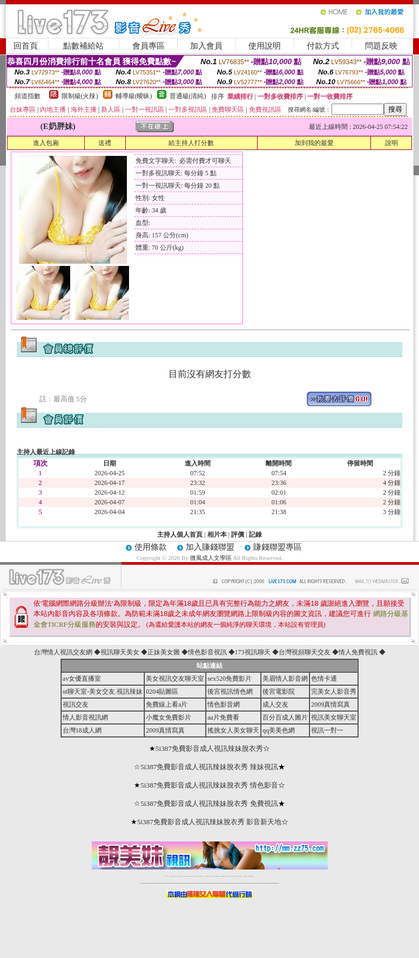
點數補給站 (83, 46)
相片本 (217, 534)
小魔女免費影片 (168, 717)
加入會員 (206, 46)
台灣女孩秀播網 (227, 876)
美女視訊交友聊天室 (175, 678)
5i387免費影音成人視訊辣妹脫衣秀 (209, 748)
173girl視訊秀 (217, 876)
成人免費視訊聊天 (245, 876)
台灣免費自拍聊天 (180, 876)
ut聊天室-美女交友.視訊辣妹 (103, 691)
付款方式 (323, 46)
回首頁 (25, 46)
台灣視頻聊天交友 (304, 652)
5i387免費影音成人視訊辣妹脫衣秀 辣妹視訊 (209, 767)
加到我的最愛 (314, 143)
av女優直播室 (82, 678)
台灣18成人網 (82, 730)
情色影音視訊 (207, 652)
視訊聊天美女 (119, 652)
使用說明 (264, 46)
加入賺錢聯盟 (210, 547)
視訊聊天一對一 (166, 876)
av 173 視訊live (213, 876)
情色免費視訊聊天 (207, 876)
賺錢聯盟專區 (277, 547)
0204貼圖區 (162, 691)
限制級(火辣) (80, 96)
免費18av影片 (171, 876)
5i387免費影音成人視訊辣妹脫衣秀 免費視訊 (209, 803)
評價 (237, 534)
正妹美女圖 (163, 652)
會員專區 (148, 46)
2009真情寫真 (330, 704)
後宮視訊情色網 (230, 691)
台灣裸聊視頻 (236, 876)
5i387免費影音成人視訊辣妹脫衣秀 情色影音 (209, 785)
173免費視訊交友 (202, 876)
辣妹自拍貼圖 (175, 876)
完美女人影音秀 (333, 691)
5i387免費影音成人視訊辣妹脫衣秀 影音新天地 (209, 822)
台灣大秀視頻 (240, 876)
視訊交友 (76, 704)
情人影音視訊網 (85, 717)
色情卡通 (324, 678)
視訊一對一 (327, 730)
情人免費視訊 (358, 652)
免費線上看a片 (166, 704)
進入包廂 (46, 143)
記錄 (255, 534)
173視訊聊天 (253, 652)
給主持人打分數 (191, 143)
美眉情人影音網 (285, 678)
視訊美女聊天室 (333, 717)
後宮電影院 (278, 691)
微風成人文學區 (211, 558)
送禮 (104, 143)
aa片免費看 (223, 717)
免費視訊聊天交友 (193, 876)
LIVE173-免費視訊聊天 (187, 876)
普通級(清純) (188, 96)
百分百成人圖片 (285, 717)
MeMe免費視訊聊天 (251, 876)
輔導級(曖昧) (134, 96)
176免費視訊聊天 (222, 876)
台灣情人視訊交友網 (63, 652)
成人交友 (275, 704)
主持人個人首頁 (179, 534)
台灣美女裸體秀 (232, 876)
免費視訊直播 (197, 876)
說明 (391, 143)
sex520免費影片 (229, 678)
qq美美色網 (278, 730)
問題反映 (381, 46)
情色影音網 (223, 704)
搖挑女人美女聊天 (233, 730)
